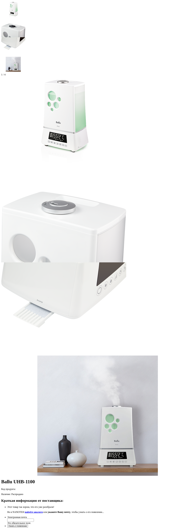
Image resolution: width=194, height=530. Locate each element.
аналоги (38, 512)
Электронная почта (17, 517)
